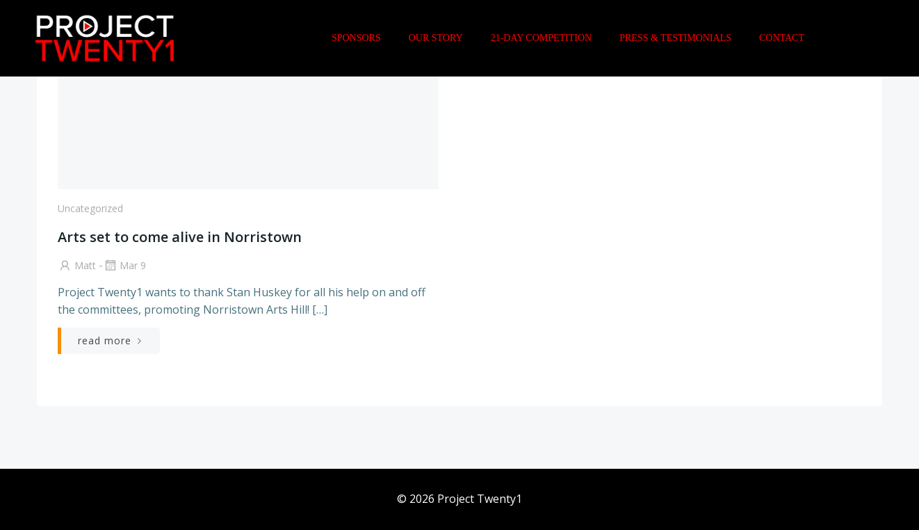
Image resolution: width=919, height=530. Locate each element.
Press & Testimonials (675, 38)
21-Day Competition (541, 38)
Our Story (436, 38)
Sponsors (356, 38)
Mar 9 (124, 265)
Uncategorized (90, 208)
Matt (77, 265)
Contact (781, 38)
